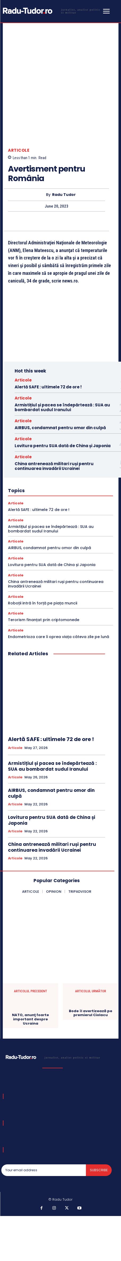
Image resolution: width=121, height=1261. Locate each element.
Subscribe (99, 1170)
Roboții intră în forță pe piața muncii (42, 603)
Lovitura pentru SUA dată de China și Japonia (63, 445)
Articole (18, 150)
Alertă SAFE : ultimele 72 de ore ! (48, 387)
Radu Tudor (64, 194)
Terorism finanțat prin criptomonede (43, 619)
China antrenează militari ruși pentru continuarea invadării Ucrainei (54, 466)
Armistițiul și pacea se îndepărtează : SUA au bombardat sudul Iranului (62, 407)
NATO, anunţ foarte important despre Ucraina (30, 1019)
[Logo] (51, 10)
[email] (43, 1170)
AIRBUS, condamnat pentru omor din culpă (60, 427)
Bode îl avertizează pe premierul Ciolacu (90, 1013)
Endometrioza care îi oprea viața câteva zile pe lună (58, 636)
